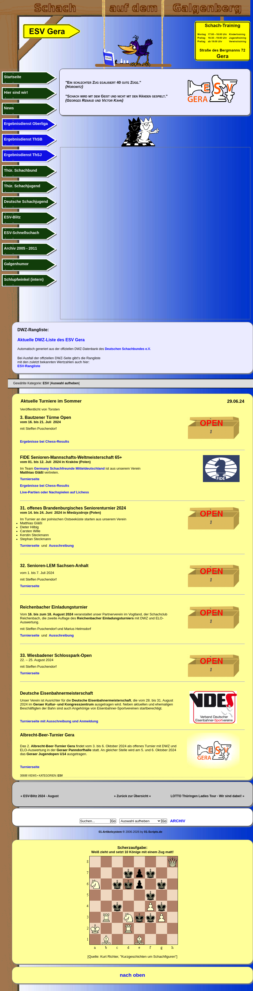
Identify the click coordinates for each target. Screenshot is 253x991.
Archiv (178, 821)
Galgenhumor (16, 264)
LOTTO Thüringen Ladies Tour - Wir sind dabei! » (207, 796)
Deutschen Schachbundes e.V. (128, 349)
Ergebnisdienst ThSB (23, 139)
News (9, 108)
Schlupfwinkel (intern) (23, 279)
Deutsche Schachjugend (26, 201)
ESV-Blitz (12, 217)
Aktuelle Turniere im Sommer (51, 401)
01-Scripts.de (153, 831)
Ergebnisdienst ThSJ (23, 155)
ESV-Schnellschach (21, 233)
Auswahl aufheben (65, 383)
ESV (60, 775)
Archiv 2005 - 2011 (20, 248)
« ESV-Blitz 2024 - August (40, 796)
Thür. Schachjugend (22, 186)
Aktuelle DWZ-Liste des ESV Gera (51, 340)
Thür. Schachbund (20, 170)
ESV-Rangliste (28, 366)
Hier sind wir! (16, 92)
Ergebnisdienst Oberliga (26, 123)
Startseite (12, 77)
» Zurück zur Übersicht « (132, 796)
